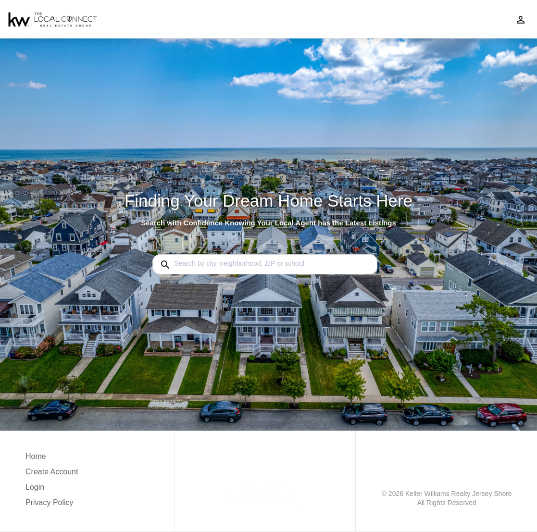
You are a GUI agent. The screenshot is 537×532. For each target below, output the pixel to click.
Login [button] (34, 487)
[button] (51, 489)
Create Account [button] (51, 472)
